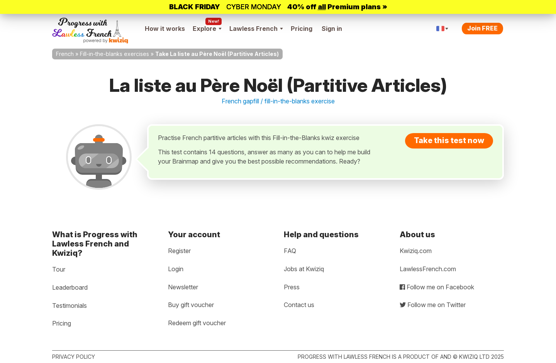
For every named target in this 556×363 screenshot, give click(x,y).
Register (179, 251)
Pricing (301, 28)
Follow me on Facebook (437, 287)
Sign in (332, 28)
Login (175, 269)
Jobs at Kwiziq (304, 269)
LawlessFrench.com (428, 269)
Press (292, 287)
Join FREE (482, 28)
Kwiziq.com (416, 251)
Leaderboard (70, 287)
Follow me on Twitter (433, 305)
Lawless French (256, 28)
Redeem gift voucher (197, 323)
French (65, 54)
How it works (165, 28)
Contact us (299, 305)
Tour (58, 269)
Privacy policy (73, 356)
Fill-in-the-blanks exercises (114, 54)
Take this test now (449, 140)
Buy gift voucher (191, 305)
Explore (207, 28)
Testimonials (69, 305)
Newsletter (183, 287)
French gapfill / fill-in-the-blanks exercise (278, 101)
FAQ (290, 251)
